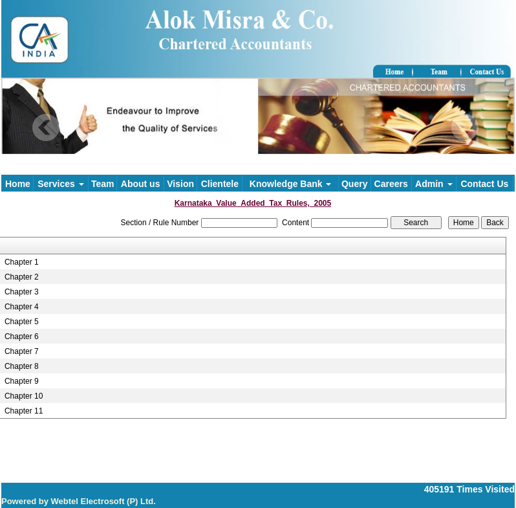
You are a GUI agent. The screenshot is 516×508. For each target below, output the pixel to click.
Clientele (220, 184)
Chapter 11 (24, 410)
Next (464, 128)
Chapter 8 (22, 366)
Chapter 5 (22, 321)
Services (61, 184)
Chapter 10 (24, 396)
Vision (180, 184)
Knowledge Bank (291, 184)
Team (102, 184)
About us (140, 184)
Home (17, 184)
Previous (46, 128)
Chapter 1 (22, 262)
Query (354, 184)
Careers (391, 184)
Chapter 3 (22, 291)
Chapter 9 (22, 381)
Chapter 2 (22, 277)
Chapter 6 (22, 336)
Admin (433, 184)
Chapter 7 (22, 351)
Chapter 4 (22, 306)
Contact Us (484, 184)
